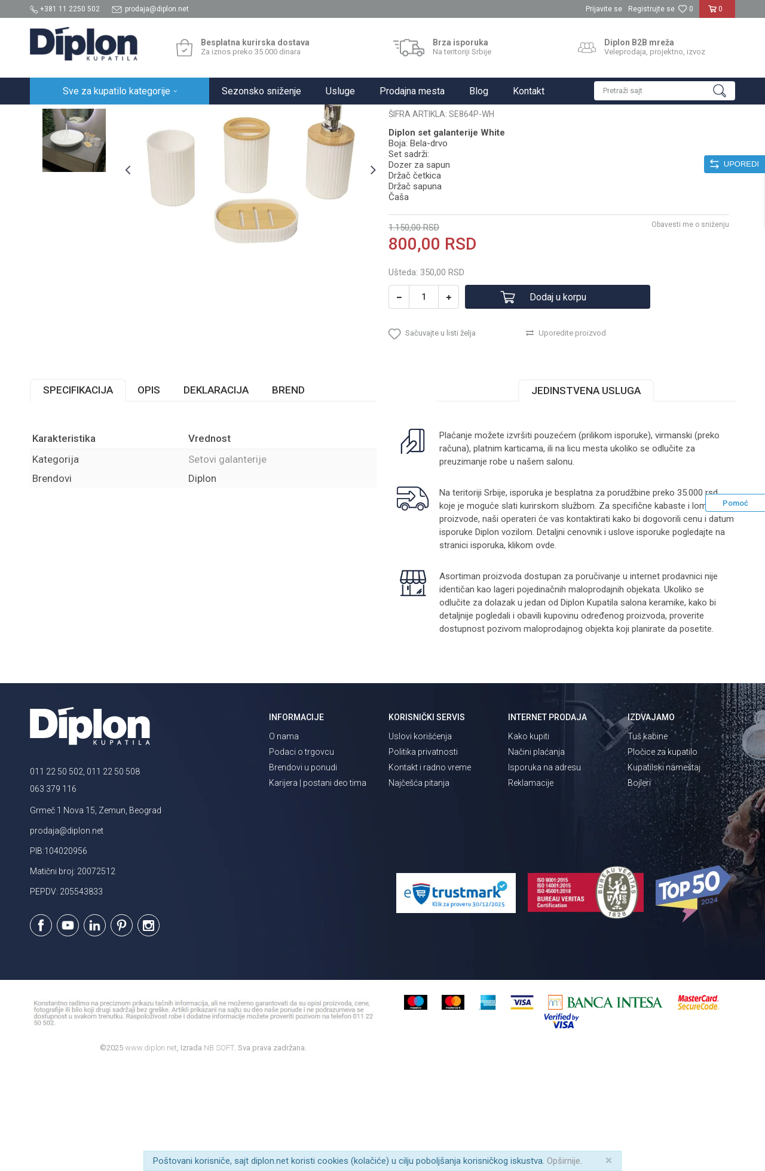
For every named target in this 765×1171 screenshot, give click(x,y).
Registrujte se (651, 9)
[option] (74, 180)
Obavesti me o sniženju (690, 329)
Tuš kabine (648, 841)
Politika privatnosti (423, 856)
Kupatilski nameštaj (664, 872)
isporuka (487, 649)
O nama (284, 841)
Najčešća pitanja (418, 887)
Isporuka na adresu (544, 872)
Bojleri (639, 887)
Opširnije (563, 1160)
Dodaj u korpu (558, 401)
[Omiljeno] (685, 9)
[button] (664, 90)
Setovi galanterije (265, 117)
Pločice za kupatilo (662, 856)
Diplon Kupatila (56, 117)
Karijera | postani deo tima (317, 887)
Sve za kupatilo (117, 117)
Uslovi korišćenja (420, 841)
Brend (288, 494)
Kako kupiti (528, 841)
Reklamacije (530, 887)
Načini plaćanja (536, 856)
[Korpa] (717, 14)
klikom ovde (531, 649)
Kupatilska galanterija (190, 117)
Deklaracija (216, 494)
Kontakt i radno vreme (429, 872)
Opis (148, 494)
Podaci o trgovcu (301, 856)
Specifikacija (78, 494)
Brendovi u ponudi (303, 872)
